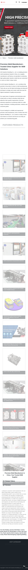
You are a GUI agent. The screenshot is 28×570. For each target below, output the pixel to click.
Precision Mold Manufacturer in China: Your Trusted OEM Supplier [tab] (14, 475)
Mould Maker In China (15, 531)
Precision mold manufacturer (16, 58)
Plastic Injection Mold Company (11, 533)
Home (4, 58)
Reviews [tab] (7, 485)
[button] (16, 2)
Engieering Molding (21, 534)
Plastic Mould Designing (10, 534)
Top (24, 566)
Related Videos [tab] (9, 481)
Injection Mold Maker (15, 529)
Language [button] (24, 2)
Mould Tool (6, 531)
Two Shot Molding (4, 529)
